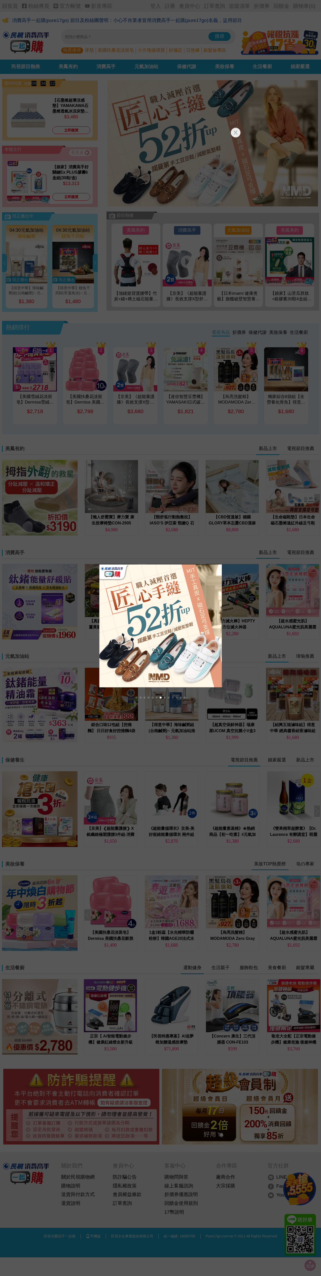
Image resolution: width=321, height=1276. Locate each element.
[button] (136, 698)
